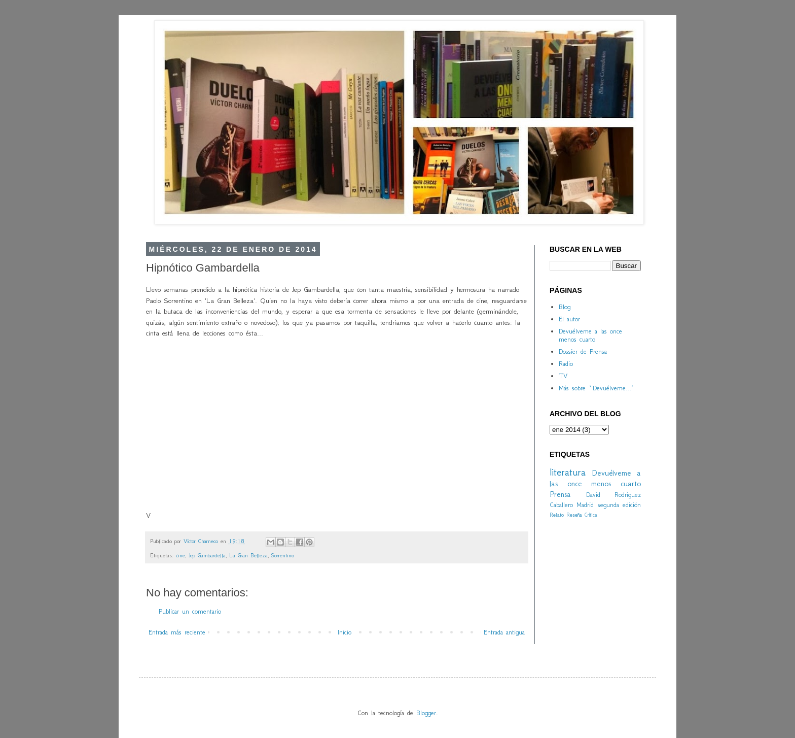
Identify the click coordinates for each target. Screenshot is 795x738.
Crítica (591, 515)
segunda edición (619, 505)
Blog (564, 307)
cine (180, 555)
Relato (557, 514)
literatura (568, 471)
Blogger (426, 713)
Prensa (560, 494)
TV (563, 376)
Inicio (344, 632)
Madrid (585, 505)
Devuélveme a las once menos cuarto (590, 335)
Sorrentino (282, 555)
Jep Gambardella (207, 555)
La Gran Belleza (248, 555)
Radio (566, 363)
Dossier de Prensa (583, 351)
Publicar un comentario (190, 611)
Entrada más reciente (177, 632)
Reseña (574, 514)
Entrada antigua (504, 632)
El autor (569, 319)
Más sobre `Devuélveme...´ (596, 388)
